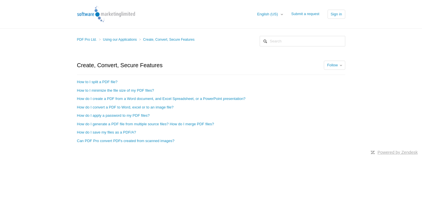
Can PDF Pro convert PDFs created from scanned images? (126, 141)
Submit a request (305, 14)
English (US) (268, 14)
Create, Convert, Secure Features (169, 40)
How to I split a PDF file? (97, 82)
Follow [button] (332, 65)
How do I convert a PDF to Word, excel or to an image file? (125, 107)
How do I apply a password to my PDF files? (113, 115)
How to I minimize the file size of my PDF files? (115, 90)
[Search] (302, 41)
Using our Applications (120, 40)
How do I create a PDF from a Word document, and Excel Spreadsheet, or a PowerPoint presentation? (161, 99)
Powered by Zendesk (397, 152)
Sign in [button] (336, 14)
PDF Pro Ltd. (87, 40)
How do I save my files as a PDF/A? (106, 132)
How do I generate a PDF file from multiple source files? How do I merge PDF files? (145, 124)
